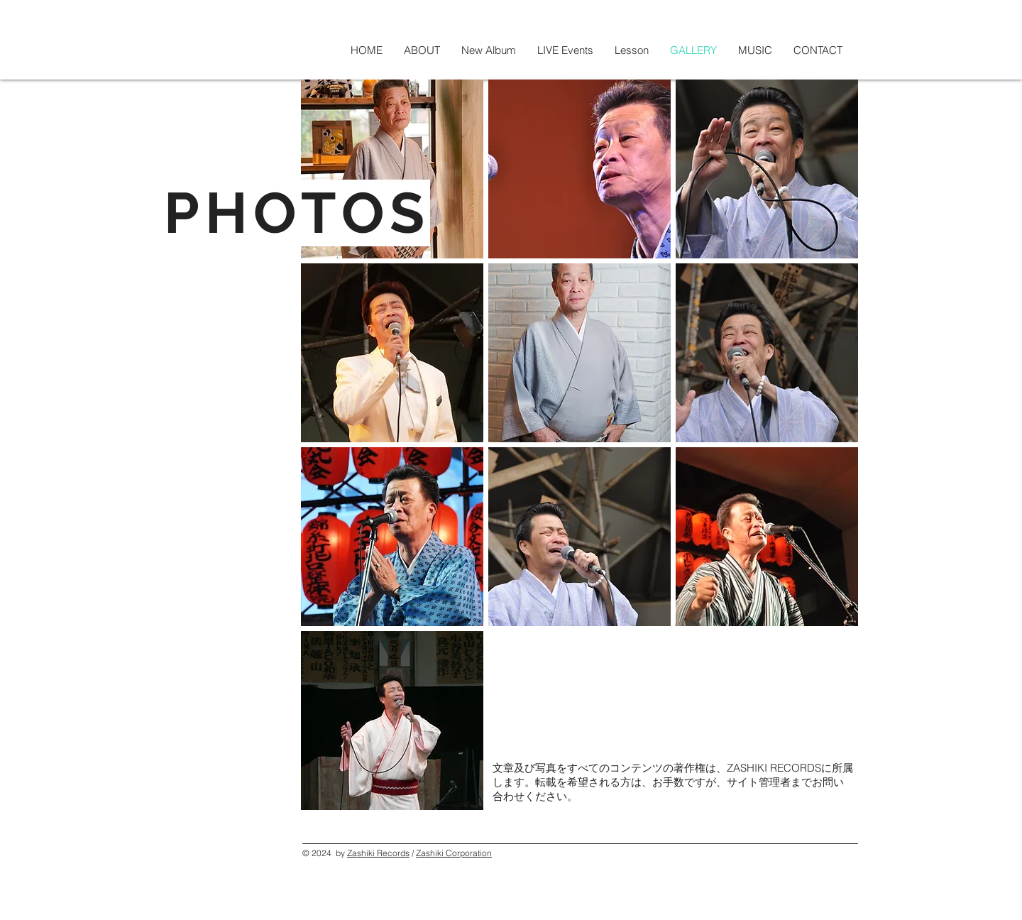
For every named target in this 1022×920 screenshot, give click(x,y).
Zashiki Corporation (454, 853)
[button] (392, 169)
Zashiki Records (378, 853)
